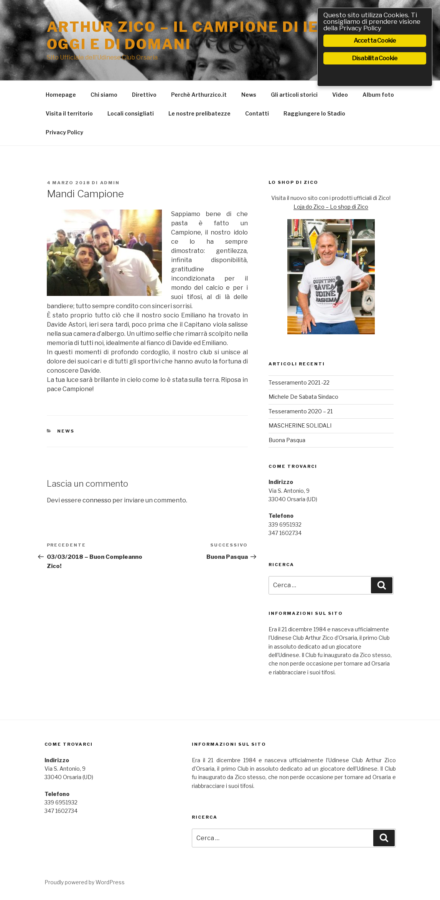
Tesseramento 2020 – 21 (301, 411)
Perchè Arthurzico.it (199, 94)
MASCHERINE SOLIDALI (300, 425)
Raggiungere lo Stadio (314, 113)
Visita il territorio (69, 113)
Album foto (378, 94)
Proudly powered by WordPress (84, 882)
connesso (96, 500)
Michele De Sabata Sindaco (303, 396)
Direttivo (144, 94)
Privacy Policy (64, 132)
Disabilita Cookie (374, 58)
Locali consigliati (130, 113)
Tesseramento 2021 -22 (299, 382)
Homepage (61, 94)
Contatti (257, 113)
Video (340, 94)
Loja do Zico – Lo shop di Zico (330, 206)
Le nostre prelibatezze (199, 113)
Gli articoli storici (294, 94)
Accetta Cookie (375, 40)
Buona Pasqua (287, 440)
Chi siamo (104, 94)
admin (110, 182)
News (248, 94)
